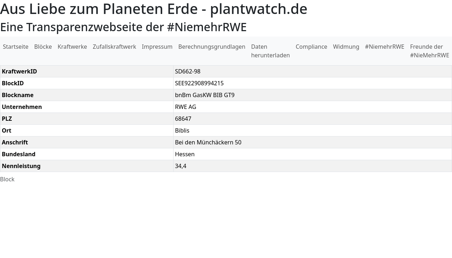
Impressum (157, 47)
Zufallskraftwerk (114, 47)
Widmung (346, 47)
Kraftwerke (72, 47)
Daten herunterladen (270, 51)
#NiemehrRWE (384, 47)
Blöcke (43, 47)
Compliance (311, 47)
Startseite (16, 47)
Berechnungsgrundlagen (211, 47)
